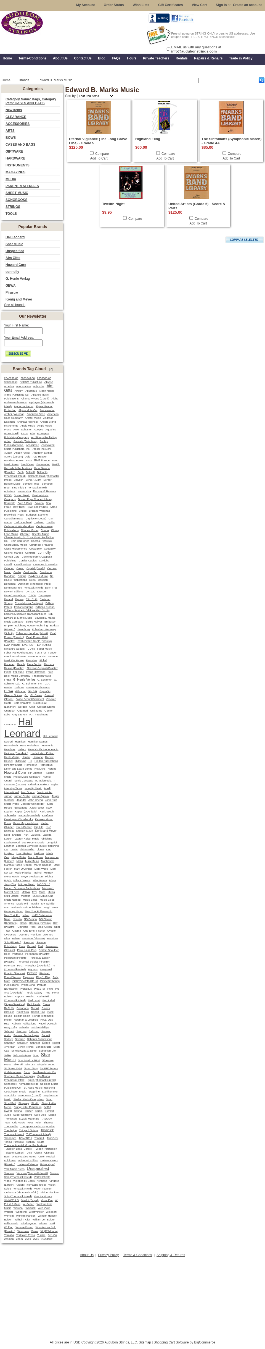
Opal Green (45, 926)
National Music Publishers (26, 907)
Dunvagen (45, 595)
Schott (46, 1042)
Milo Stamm (40, 880)
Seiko (7, 1055)
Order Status (114, 5)
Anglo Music (27, 425)
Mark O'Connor (23, 868)
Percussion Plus (26, 949)
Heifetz (22, 749)
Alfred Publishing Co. (16, 394)
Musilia (35, 903)
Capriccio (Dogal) (36, 518)
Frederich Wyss (41, 675)
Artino (7, 441)
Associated (32, 444)
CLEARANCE (16, 117)
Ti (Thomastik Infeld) (38, 1134)
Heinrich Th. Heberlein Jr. (43, 749)
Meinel (38, 872)
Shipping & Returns (171, 1255)
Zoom (19, 1238)
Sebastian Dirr (47, 1050)
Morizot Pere (11, 891)
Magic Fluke (19, 857)
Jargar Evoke (22, 796)
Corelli (8, 564)
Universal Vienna (27, 1164)
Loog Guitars (24, 853)
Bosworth (9, 502)
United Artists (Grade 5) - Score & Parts (196, 206)
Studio (39, 1110)
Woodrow (23, 1231)
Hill (30, 760)
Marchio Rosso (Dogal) (17, 864)
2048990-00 (11, 378)
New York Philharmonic (38, 911)
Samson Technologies (26, 1035)
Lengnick (52, 842)
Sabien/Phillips (40, 1027)
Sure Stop (40, 1114)
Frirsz (7, 679)
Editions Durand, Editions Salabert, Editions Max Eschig (29, 608)
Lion (48, 849)
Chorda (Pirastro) (41, 540)
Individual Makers (38, 784)
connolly (12, 272)
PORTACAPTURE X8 (25, 980)
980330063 (10, 381)
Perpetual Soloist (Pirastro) (33, 961)
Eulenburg (23, 629)
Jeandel (21, 799)
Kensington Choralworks (18, 819)
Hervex (49, 757)
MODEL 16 (43, 884)
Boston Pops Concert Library (35, 499)
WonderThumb (24, 1227)
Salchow (21, 1031)
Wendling (20, 1211)
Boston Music (22, 495)
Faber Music (44, 648)
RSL (6, 1023)
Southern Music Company (19, 1076)
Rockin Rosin (22, 1015)
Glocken (51, 698)
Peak (22, 946)
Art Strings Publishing (44, 437)
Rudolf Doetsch (47, 1023)
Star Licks (10, 1095)
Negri (47, 907)
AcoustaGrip (23, 386)
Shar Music (14, 244)
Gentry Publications (38, 687)
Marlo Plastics (23, 872)
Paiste (16, 938)
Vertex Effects (42, 1176)
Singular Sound (46, 1064)
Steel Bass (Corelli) (29, 1095)
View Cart (199, 5)
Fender (52, 652)
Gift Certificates (170, 5)
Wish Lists (141, 5)
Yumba (41, 1234)
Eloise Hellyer (34, 621)
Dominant (9, 583)
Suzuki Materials (29, 1118)
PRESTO (39, 988)
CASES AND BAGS (20, 145)
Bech (20, 472)
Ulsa (29, 1152)
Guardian (9, 710)
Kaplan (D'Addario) (26, 811)
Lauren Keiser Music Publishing (33, 838)
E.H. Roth (31, 599)
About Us (87, 1255)
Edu (51, 613)
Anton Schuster (22, 429)
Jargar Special (40, 796)
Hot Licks (40, 768)
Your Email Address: (19, 337)
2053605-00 (44, 378)
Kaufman (47, 815)
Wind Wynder (29, 1223)
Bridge (22, 510)
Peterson (9, 965)
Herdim (26, 757)
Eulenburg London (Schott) (32, 633)
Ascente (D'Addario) (26, 441)
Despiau (43, 579)
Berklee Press (31, 483)
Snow (27, 1072)
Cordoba (44, 560)
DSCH (32, 595)
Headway (9, 749)
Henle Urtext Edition (42, 753)
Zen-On (52, 1234)
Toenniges (10, 1137)
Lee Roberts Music (33, 842)
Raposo (19, 996)
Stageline (34, 1091)
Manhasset (47, 860)
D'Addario (46, 572)
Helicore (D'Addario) (16, 753)
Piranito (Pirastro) (14, 973)
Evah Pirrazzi (12, 644)
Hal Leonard (15, 237)
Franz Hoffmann (36, 671)
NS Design (30, 919)
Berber (47, 479)
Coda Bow (35, 548)
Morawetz (48, 888)
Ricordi (35, 1008)
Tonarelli (39, 1137)
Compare (102, 154)
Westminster (36, 1211)
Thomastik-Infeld (14, 1134)
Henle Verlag (12, 757)
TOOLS (11, 214)
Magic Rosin (35, 857)
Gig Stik (32, 691)
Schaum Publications (39, 1038)
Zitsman (9, 1238)
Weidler (8, 1211)
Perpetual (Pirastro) (15, 957)
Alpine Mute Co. (27, 410)
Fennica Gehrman (15, 656)
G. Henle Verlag (18, 279)
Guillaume (36, 710)
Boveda (39, 502)
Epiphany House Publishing (31, 625)
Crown (20, 568)
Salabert (9, 1031)
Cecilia (51, 522)
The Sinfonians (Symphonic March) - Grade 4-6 (231, 141)
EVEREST (28, 644)
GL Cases (36, 695)
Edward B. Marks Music (18, 617)
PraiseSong (28, 984)
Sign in (221, 5)
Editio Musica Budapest (29, 603)
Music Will (22, 903)
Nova (7, 919)
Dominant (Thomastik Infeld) (34, 583)
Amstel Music (33, 417)
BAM (29, 460)
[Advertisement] (132, 1297)
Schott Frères (26, 1046)
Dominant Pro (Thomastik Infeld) (23, 587)
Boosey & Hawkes (44, 491)
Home (6, 80)
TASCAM (46, 1118)
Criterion (9, 568)
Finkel (43, 660)
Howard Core (16, 265)
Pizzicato (44, 973)
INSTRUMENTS (18, 165)
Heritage (38, 757)
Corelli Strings (22, 564)
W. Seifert (28, 1204)
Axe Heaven (40, 456)
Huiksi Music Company (27, 776)
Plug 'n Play (43, 977)
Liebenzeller (27, 849)
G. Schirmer (44, 679)
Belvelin (18, 479)
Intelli (47, 788)
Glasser (8, 698)
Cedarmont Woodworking (19, 526)
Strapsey (23, 1103)
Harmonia (48, 745)
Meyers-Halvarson (32, 876)
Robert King (38, 1011)
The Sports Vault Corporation (37, 1126)
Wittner (43, 1223)
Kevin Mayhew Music (25, 823)
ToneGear (52, 1137)
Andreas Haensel (27, 421)
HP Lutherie (35, 772)
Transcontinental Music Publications (25, 1145)
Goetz (7, 702)
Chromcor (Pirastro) (41, 544)
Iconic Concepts (23, 780)
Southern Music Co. (44, 1072)
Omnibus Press (26, 926)
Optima (16, 930)
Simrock (30, 1064)
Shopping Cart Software (171, 1342)
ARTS (10, 131)
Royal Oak (46, 1019)
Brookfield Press (14, 514)
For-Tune (18, 671)
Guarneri (22, 710)
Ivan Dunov (28, 792)
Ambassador (47, 410)
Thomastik (47, 1130)
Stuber (29, 1110)
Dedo (32, 579)
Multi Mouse (11, 895)
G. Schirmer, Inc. (32, 683)
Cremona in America (45, 564)
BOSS (8, 495)
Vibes (7, 1180)
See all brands (14, 305)
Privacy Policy (108, 1255)
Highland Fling (147, 139)
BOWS (11, 138)
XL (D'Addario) (48, 1231)
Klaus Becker (23, 826)
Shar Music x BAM (29, 1060)
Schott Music (43, 1046)
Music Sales (30, 899)
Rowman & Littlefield (26, 1019)
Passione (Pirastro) (33, 938)
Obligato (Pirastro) (40, 922)
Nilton (25, 915)
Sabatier (24, 1027)
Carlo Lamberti (22, 522)
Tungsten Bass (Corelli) (18, 1148)
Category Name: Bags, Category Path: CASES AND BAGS (31, 101)
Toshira (30, 1141)
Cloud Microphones (15, 548)
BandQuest (27, 464)
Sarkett (46, 1035)
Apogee (38, 429)
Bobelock (9, 491)
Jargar (8, 796)
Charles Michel (29, 530)
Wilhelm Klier (22, 1219)
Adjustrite (38, 386)
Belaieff (30, 472)
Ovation (51, 930)
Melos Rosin (11, 876)
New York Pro (12, 915)
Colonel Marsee (13, 552)
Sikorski (18, 1064)
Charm (45, 530)
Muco (42, 891)
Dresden (42, 591)
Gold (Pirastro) (22, 702)
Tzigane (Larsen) (14, 1152)
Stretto (35, 1103)
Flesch (21, 664)
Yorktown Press (25, 1234)
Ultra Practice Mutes (24, 1156)
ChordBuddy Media (15, 544)
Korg (7, 834)
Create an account (247, 5)
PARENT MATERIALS (22, 186)
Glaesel (49, 695)
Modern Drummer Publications (22, 888)
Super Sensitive (22, 1114)
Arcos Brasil (11, 433)
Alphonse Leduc (23, 406)
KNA (48, 826)
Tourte (40, 1141)
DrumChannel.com (15, 595)
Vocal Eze (47, 1200)
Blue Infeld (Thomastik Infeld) (29, 487)
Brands (24, 80)
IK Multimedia (43, 780)
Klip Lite (38, 826)
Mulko (51, 891)
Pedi (40, 946)
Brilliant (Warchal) (39, 510)
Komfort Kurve (24, 830)
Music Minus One (43, 895)
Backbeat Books (13, 460)
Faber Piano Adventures (18, 652)
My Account (85, 5)
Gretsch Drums (46, 706)
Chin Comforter (19, 540)
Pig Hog (33, 969)
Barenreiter (43, 464)
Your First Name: (16, 325)
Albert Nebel (46, 390)
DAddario (9, 575)
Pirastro (12, 292)
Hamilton (20, 741)
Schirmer (22, 1042)
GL (26, 695)
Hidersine (20, 760)
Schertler (9, 1042)
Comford (30, 552)
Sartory (8, 1038)
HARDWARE (15, 158)
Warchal (18, 1207)
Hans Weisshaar (29, 745)
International (11, 792)
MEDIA (11, 179)
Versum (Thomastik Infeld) (32, 1173)
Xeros (34, 1231)
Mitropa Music (26, 884)
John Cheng (35, 799)
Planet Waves (12, 977)
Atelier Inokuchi (42, 448)
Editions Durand (23, 606)
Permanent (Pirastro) (37, 953)
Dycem (19, 599)
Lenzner (9, 845)
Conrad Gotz (11, 556)
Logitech (9, 853)
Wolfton (8, 1227)
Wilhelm (9, 1215)
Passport (28, 942)
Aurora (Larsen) (13, 456)
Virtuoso (42, 1180)
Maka (20, 860)
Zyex (28, 1238)
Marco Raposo (42, 864)
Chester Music (40, 533)
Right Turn (23, 1011)
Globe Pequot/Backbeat (30, 698)
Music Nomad (12, 899)
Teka (30, 1122)
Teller (38, 1122)
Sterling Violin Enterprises (28, 1099)
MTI (34, 891)
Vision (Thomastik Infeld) (31, 1184)
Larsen (8, 838)
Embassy (49, 621)
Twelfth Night (113, 204)
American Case (35, 413)
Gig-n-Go (44, 691)
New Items (14, 110)
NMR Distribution (42, 915)
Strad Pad (10, 1103)
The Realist (11, 1126)
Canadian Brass (13, 518)
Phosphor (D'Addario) (37, 965)
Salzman (34, 1031)
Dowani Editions (13, 591)
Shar (36, 1055)
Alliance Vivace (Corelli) (35, 398)
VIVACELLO (11, 1200)
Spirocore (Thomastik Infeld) (21, 1083)
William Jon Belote (44, 1219)
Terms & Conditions (137, 1255)
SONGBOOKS (16, 200)
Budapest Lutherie (37, 514)
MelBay (48, 872)
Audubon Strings (42, 452)
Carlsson (39, 522)
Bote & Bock (24, 502)
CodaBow (49, 548)
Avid (27, 456)
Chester (25, 533)
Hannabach (11, 745)
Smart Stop (31, 1068)
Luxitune (39, 853)
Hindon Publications (46, 760)
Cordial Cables (28, 560)
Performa (17, 953)
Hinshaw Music (13, 764)
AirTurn (19, 390)
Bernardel (47, 483)
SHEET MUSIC (17, 193)
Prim (50, 988)
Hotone (52, 768)
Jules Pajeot (37, 807)
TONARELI (25, 1137)
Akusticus (31, 390)
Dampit (22, 575)
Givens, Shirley (13, 695)
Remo (46, 1004)
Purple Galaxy (34, 992)
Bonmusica (24, 491)
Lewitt (13, 849)
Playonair (28, 977)
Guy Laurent (19, 714)
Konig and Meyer (19, 299)
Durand (8, 599)
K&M (49, 807)
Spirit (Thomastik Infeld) (42, 1079)
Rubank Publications (24, 1023)
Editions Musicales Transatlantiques (25, 613)
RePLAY (9, 1008)
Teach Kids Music (14, 1122)
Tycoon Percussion (46, 1148)
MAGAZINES (15, 172)
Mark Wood (41, 868)
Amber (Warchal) (14, 413)
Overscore (10, 934)
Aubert (8, 452)
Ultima (38, 1152)
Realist (30, 996)
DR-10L (30, 591)
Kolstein (9, 830)
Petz (19, 965)
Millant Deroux (21, 880)
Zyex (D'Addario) (43, 1238)
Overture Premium (30, 934)
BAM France (42, 460)
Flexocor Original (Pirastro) (42, 668)
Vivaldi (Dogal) (30, 1200)
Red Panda (33, 1004)
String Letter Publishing (28, 1107)
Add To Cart (98, 158)
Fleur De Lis (34, 664)
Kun (26, 834)
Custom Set (30, 572)
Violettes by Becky (24, 1180)
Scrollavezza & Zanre (23, 1050)
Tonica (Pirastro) (14, 1141)
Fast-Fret (40, 652)
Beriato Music (12, 483)
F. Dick (31, 648)
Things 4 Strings (28, 1130)
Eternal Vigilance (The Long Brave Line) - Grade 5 (98, 141)
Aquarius (50, 429)
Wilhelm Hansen (26, 1215)
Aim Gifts (13, 258)
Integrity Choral (13, 788)
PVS (47, 992)
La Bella (35, 834)
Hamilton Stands (37, 741)
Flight (7, 671)
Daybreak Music (38, 575)
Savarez (20, 1038)
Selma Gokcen (22, 1055)
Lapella (47, 834)
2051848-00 (28, 378)
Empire (8, 625)
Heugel (8, 760)
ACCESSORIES (18, 124)
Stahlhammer (50, 1091)
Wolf (52, 1223)
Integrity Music (33, 788)
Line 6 (40, 849)
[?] (50, 369)
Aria (32, 433)
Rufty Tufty (10, 1027)
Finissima (31, 660)
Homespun (31, 764)
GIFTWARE (14, 151)
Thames (48, 1122)
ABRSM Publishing (31, 381)
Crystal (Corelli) (35, 568)
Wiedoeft (51, 1211)
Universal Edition (28, 1160)
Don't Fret (51, 587)
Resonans (23, 1008)
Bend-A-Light (33, 479)
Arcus (24, 433)
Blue (6, 487)
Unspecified (15, 251)
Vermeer (9, 1173)
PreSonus (26, 988)
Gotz (32, 706)
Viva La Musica (43, 1196)
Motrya (26, 891)
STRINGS (13, 207)
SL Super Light (13, 1068)
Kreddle (17, 834)
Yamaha (9, 1234)
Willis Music (11, 1223)
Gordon (22, 706)
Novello (17, 919)
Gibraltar (20, 691)
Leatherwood (12, 842)
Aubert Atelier (22, 452)
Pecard (31, 946)
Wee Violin (44, 1207)
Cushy (17, 572)
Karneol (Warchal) (29, 815)
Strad (49, 1099)
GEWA (11, 285)
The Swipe (10, 1130)
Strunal (18, 1110)
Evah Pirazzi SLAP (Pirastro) (34, 640)
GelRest (19, 687)
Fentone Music (37, 656)
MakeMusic (32, 860)
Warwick (30, 1207)
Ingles (55, 784)
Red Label (34, 1000)
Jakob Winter (44, 792)
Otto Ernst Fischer (34, 930)
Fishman (9, 664)
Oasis (23, 922)
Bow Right (19, 506)
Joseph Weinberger (32, 803)
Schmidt (35, 1042)
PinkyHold (46, 969)
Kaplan (8, 811)
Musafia (25, 895)
